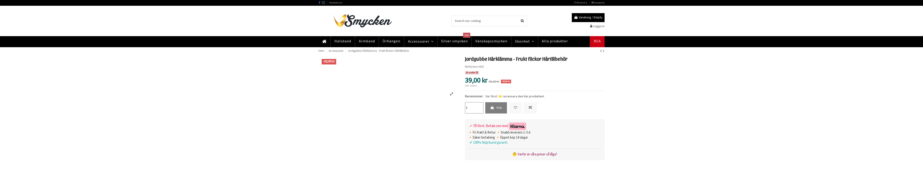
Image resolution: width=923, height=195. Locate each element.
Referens (471, 67)
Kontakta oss (335, 2)
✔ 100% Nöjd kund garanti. (488, 142)
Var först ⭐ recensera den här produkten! (514, 96)
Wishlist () (580, 2)
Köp (496, 108)
